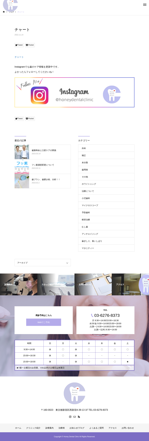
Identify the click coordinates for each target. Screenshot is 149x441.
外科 (84, 148)
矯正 (84, 155)
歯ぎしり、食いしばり (92, 241)
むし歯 (85, 227)
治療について (88, 191)
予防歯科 (86, 212)
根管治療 (86, 219)
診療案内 (49, 428)
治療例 (61, 428)
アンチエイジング (90, 234)
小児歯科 (86, 198)
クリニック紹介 (33, 428)
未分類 (85, 162)
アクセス (113, 428)
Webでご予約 (43, 322)
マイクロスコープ (90, 205)
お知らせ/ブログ (77, 428)
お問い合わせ (128, 428)
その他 (85, 177)
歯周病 (85, 170)
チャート (19, 57)
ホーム (18, 428)
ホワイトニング (89, 184)
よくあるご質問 (96, 428)
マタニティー (88, 248)
